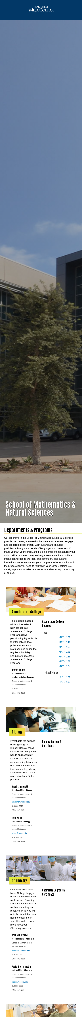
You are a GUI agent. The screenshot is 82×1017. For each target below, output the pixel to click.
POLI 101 (65, 682)
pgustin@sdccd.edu (20, 987)
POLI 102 (65, 687)
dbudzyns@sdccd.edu (21, 956)
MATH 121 (64, 642)
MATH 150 (64, 652)
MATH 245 (64, 662)
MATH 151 (64, 657)
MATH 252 (64, 666)
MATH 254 (64, 671)
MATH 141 (64, 647)
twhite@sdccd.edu (19, 839)
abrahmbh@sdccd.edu (21, 807)
